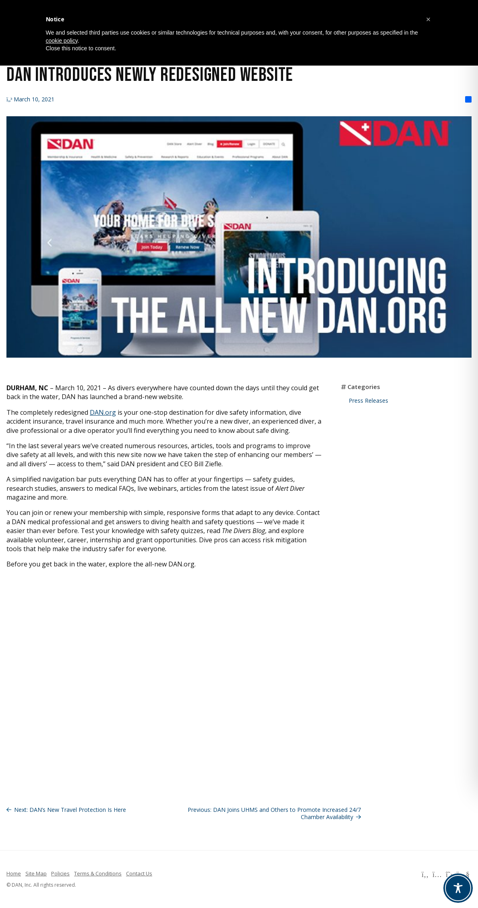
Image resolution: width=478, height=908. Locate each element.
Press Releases (368, 400)
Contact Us (139, 873)
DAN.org (103, 412)
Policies (60, 873)
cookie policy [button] (62, 40)
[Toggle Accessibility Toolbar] (458, 888)
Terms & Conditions (98, 873)
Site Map (36, 873)
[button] (428, 19)
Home (13, 873)
